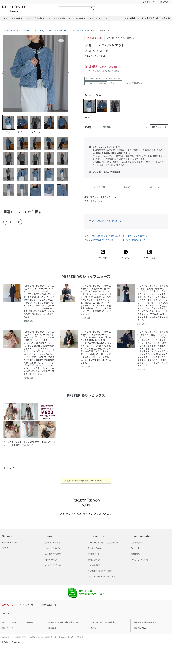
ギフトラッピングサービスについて (108, 221)
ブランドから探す (53, 542)
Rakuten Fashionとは (97, 548)
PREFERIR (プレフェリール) (32, 30)
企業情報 (5, 637)
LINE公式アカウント (140, 560)
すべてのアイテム (53, 565)
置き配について (117, 235)
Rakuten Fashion (28, 9)
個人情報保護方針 (19, 637)
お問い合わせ (94, 560)
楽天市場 (164, 2)
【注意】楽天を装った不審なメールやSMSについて (86, 480)
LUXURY (5, 548)
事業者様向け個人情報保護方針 (43, 637)
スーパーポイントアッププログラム (104, 542)
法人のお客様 (94, 565)
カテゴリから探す (53, 554)
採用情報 (79, 637)
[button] (4, 73)
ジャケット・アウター (56, 30)
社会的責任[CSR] (66, 637)
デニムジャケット (76, 30)
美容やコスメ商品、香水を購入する (63, 622)
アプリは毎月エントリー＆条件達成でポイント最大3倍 (147, 18)
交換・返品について (136, 235)
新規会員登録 (137, 542)
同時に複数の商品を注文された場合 (99, 239)
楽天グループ (149, 2)
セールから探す (52, 560)
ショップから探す (53, 548)
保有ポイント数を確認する (145, 622)
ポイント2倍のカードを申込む (103, 622)
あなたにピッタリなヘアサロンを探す (17, 622)
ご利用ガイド (94, 554)
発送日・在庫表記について (96, 235)
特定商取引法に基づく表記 (100, 571)
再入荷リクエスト (159, 127)
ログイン (123, 83)
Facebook (135, 548)
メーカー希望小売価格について (132, 239)
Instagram (135, 554)
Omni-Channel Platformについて (102, 576)
